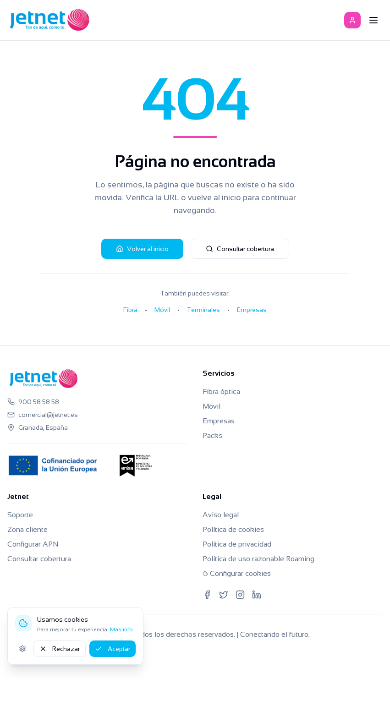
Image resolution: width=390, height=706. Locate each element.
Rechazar (59, 648)
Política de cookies (233, 529)
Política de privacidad (237, 544)
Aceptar (112, 648)
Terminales (203, 309)
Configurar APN (32, 544)
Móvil (162, 309)
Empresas (252, 309)
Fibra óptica (221, 391)
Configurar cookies (237, 573)
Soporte (20, 515)
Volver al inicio (142, 248)
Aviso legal (221, 515)
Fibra (130, 309)
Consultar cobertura (240, 248)
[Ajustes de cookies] (22, 648)
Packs (212, 435)
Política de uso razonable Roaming (258, 559)
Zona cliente (27, 529)
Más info (121, 629)
